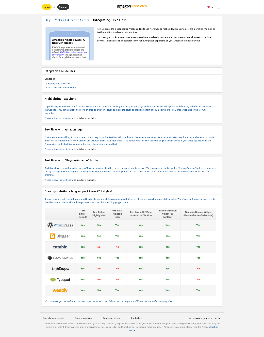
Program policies (83, 318)
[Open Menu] (218, 6)
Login (47, 6)
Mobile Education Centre (72, 20)
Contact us (136, 318)
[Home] (132, 6)
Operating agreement (53, 318)
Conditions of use (111, 318)
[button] (210, 7)
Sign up (63, 6)
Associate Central (64, 118)
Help (48, 20)
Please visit (50, 118)
